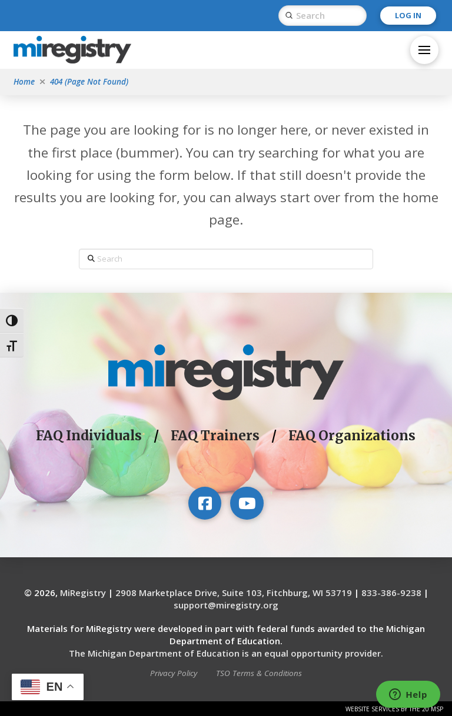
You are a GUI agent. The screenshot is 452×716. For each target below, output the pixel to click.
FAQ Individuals (89, 435)
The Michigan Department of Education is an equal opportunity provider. (226, 653)
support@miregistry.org (226, 605)
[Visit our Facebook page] (204, 503)
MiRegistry (83, 592)
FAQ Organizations (352, 435)
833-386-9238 (391, 592)
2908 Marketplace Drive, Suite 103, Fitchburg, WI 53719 (233, 592)
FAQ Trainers (215, 435)
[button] (424, 50)
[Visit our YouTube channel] (246, 503)
